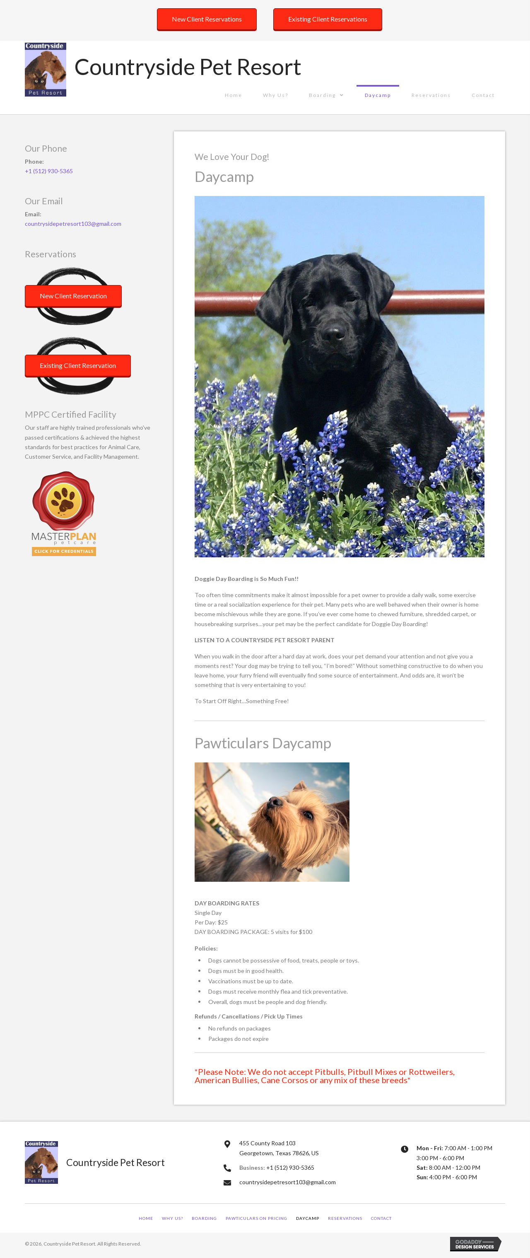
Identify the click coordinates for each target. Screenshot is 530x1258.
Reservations (345, 1218)
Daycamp (307, 1218)
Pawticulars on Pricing (256, 1218)
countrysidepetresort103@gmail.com (73, 223)
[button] (207, 19)
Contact (381, 1218)
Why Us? (172, 1218)
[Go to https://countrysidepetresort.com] (164, 69)
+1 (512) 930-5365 (49, 170)
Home (146, 1218)
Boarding (204, 1218)
